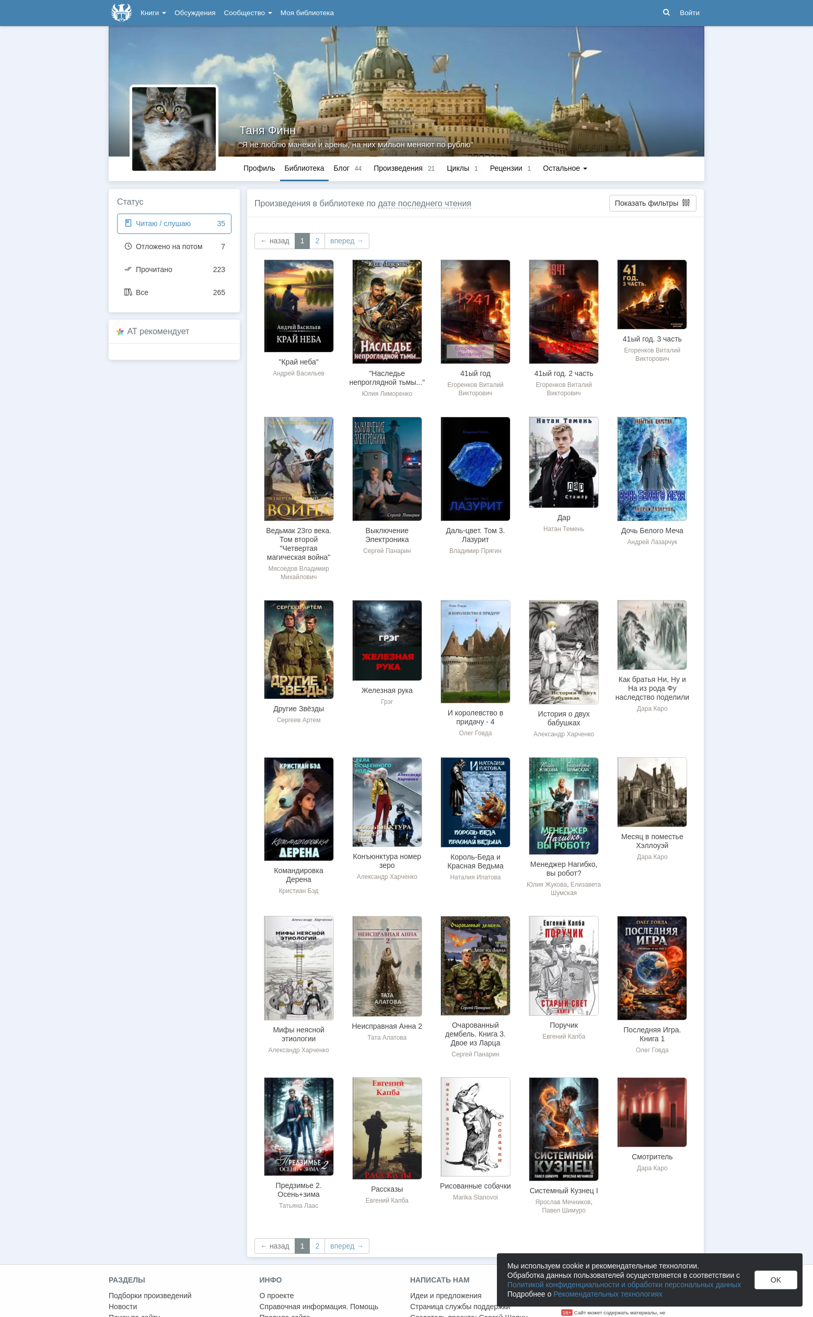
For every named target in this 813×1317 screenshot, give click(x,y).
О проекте (277, 1295)
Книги (153, 13)
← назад (274, 241)
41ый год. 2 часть (564, 373)
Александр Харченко (563, 734)
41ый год (475, 373)
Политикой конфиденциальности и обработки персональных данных (624, 1284)
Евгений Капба (563, 1036)
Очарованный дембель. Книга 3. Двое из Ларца (475, 1034)
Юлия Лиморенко (387, 393)
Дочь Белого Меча (652, 530)
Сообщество (248, 13)
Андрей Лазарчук (653, 542)
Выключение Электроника (387, 535)
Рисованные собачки (475, 1186)
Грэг (387, 701)
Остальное (565, 168)
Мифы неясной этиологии (298, 1034)
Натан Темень (563, 529)
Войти (690, 13)
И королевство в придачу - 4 (475, 717)
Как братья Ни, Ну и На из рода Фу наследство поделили (652, 688)
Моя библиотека (307, 13)
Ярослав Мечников (563, 1202)
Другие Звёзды (298, 708)
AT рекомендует (158, 331)
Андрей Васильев (298, 373)
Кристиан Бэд (299, 891)
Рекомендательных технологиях (608, 1294)
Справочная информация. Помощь (319, 1306)
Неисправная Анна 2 (387, 1026)
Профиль (259, 168)
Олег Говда (475, 733)
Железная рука (387, 690)
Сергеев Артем (299, 720)
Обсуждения (195, 13)
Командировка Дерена (298, 875)
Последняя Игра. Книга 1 (652, 1034)
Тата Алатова (386, 1037)
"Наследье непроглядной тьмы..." (387, 377)
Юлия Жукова (547, 884)
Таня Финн (267, 130)
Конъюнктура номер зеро (387, 860)
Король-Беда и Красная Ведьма (475, 861)
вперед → (347, 241)
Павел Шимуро (563, 1210)
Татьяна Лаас (298, 1205)
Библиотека (304, 168)
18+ (567, 1312)
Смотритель (652, 1157)
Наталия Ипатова (475, 877)
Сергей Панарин (387, 551)
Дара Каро (652, 708)
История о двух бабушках (564, 718)
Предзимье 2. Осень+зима (299, 1189)
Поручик (564, 1025)
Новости (123, 1306)
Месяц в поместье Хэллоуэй (652, 841)
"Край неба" (298, 362)
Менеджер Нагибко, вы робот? (564, 868)
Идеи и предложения (446, 1295)
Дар (564, 517)
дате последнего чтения (424, 203)
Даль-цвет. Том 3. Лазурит (475, 535)
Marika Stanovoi (475, 1197)
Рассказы (387, 1189)
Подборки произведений (150, 1295)
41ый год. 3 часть (652, 339)
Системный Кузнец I (564, 1190)
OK (776, 1280)
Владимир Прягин (475, 551)
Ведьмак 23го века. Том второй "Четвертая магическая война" (298, 543)
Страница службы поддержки (460, 1306)
